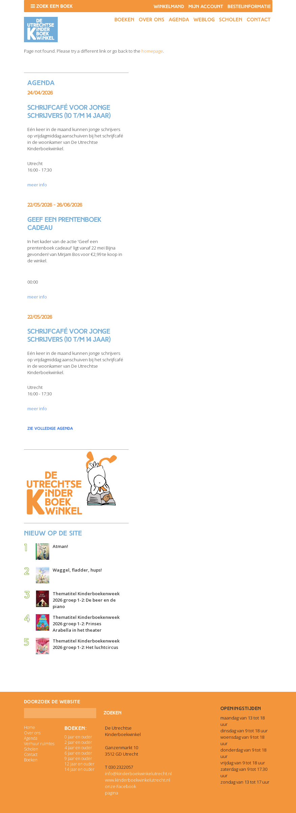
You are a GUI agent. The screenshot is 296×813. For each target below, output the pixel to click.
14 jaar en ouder (79, 769)
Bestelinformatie (249, 6)
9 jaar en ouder (78, 758)
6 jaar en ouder (78, 753)
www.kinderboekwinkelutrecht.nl (137, 780)
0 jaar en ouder (78, 737)
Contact (259, 20)
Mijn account (205, 6)
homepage (152, 51)
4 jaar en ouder (78, 748)
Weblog (204, 20)
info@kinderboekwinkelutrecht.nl (138, 773)
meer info (37, 185)
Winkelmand (169, 6)
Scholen (230, 20)
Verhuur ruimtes (39, 743)
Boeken (124, 20)
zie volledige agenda (50, 428)
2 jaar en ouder (78, 742)
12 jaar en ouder (79, 764)
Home (29, 727)
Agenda (179, 20)
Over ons (151, 20)
